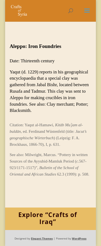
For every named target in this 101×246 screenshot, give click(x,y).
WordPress (79, 238)
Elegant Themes (42, 238)
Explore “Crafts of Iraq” (47, 218)
